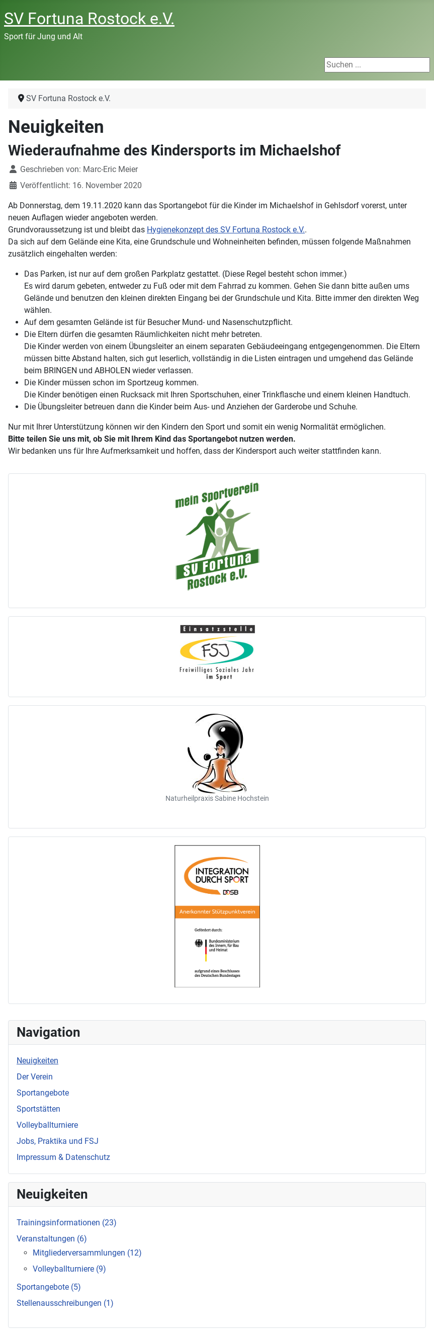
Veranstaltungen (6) (52, 1238)
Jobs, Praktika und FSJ (58, 1141)
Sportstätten (38, 1109)
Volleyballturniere (47, 1125)
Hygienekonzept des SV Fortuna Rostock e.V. (226, 229)
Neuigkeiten (37, 1060)
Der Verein (35, 1076)
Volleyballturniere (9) (69, 1269)
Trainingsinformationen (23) (67, 1222)
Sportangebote (43, 1093)
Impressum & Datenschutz (63, 1157)
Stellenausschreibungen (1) (65, 1303)
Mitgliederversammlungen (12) (87, 1253)
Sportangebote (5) (49, 1287)
